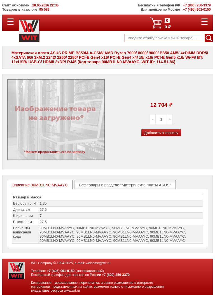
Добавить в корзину (161, 133)
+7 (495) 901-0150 (60, 271)
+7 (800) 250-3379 (116, 275)
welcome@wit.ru (98, 263)
